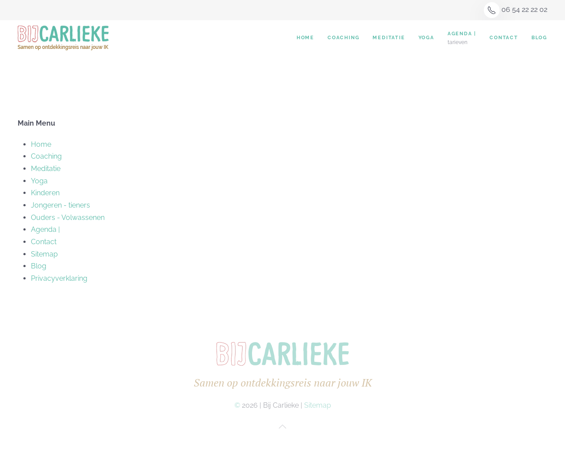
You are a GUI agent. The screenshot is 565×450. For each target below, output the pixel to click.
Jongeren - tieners (60, 205)
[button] (282, 426)
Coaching (343, 38)
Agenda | (45, 229)
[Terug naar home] (64, 38)
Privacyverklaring (59, 278)
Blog (539, 38)
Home (305, 38)
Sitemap (44, 254)
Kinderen (45, 193)
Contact (504, 38)
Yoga (426, 38)
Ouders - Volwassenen (68, 217)
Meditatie (389, 38)
